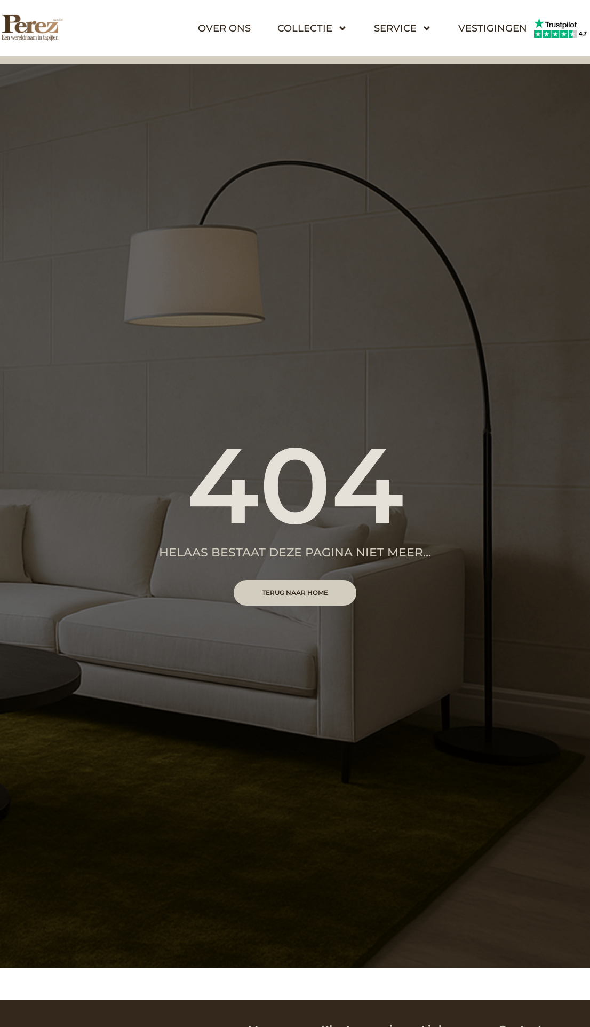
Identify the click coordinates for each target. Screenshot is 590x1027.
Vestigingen (492, 28)
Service (403, 28)
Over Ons (224, 28)
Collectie (312, 28)
